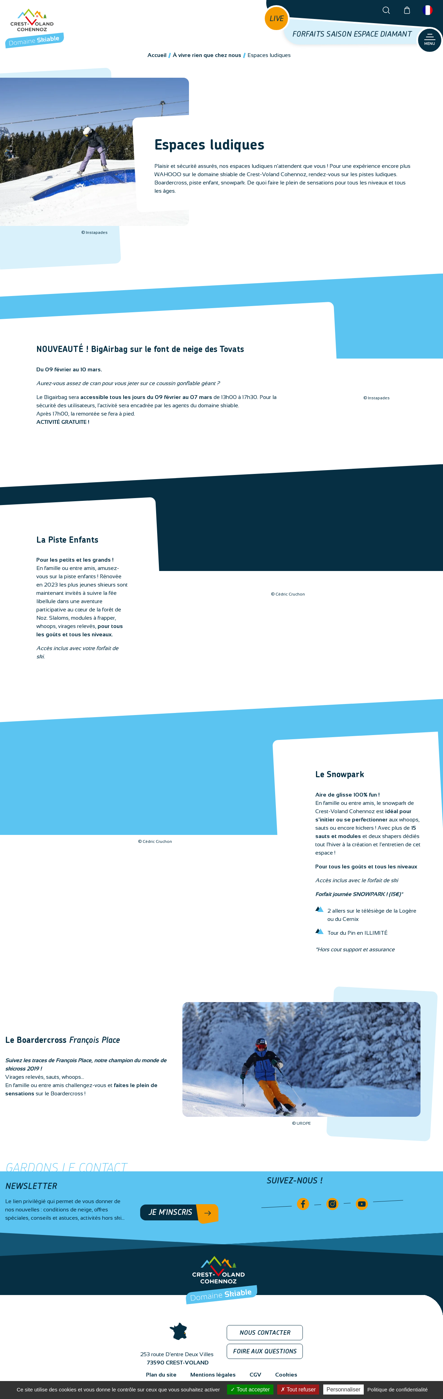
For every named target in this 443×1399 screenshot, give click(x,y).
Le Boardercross (62, 1041)
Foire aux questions (265, 1352)
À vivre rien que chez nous (207, 55)
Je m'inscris (170, 1213)
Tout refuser (298, 1389)
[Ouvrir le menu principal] (429, 40)
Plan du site (161, 1375)
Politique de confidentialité (398, 1389)
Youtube (362, 1204)
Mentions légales (213, 1375)
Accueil (156, 55)
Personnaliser (344, 1389)
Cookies (286, 1375)
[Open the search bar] (386, 10)
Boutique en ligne (407, 10)
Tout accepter (250, 1389)
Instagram (332, 1204)
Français (428, 10)
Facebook (303, 1204)
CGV (255, 1375)
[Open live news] (276, 18)
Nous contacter (264, 1333)
